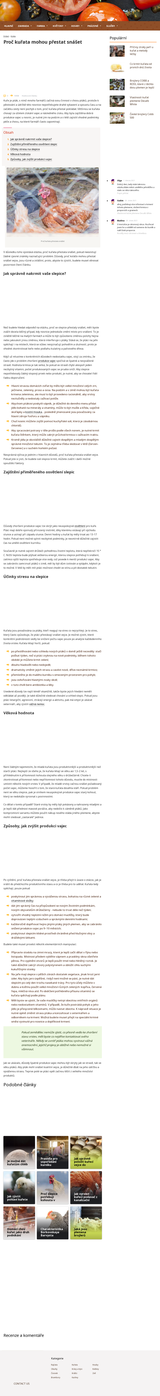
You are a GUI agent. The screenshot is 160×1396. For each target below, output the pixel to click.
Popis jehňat (122, 193)
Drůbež (6, 36)
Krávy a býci (77, 1369)
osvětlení (80, 526)
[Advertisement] (52, 68)
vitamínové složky (22, 900)
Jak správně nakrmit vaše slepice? (31, 139)
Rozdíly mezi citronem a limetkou (131, 233)
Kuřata (13, 36)
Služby (112, 25)
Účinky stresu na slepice (25, 149)
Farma (42, 25)
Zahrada (25, 25)
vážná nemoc (36, 704)
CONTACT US (22, 1383)
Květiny (60, 25)
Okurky (54, 1369)
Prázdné (95, 25)
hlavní (8, 25)
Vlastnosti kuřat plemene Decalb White (134, 213)
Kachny (75, 1377)
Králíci (74, 1373)
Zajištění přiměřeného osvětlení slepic (33, 144)
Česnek (54, 1373)
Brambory (55, 1377)
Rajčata (54, 1364)
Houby (77, 25)
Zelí (94, 1373)
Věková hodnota (20, 154)
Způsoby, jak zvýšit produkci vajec (31, 159)
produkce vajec (47, 361)
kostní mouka (33, 412)
